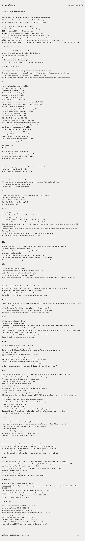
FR (82, 5)
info (76, 5)
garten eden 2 (6, 486)
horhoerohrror (7, 495)
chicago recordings (8, 490)
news (69, 5)
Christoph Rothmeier (9, 5)
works (72, 5)
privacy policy (26, 535)
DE (79, 5)
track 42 (5, 484)
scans (4, 493)
